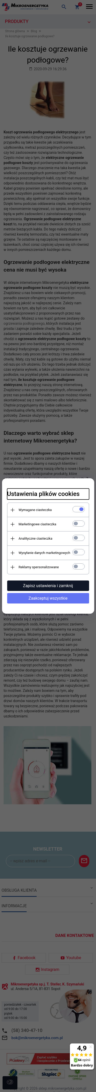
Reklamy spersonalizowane (39, 567)
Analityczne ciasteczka (35, 538)
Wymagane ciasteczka (35, 510)
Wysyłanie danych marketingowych (44, 553)
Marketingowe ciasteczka (37, 524)
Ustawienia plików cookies (43, 493)
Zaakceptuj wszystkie (47, 598)
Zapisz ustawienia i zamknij (48, 585)
